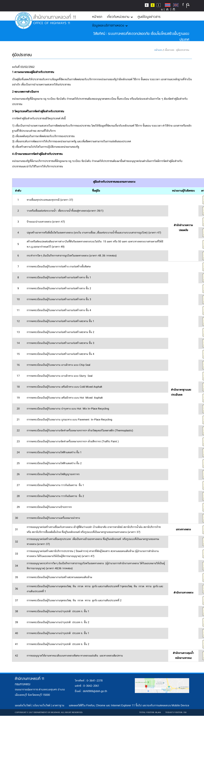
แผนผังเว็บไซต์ (23, 705)
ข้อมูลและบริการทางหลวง (110, 25)
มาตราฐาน (58, 705)
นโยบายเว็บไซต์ (41, 705)
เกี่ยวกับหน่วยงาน (120, 16)
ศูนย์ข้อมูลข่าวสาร (149, 16)
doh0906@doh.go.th (95, 691)
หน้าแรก (97, 16)
